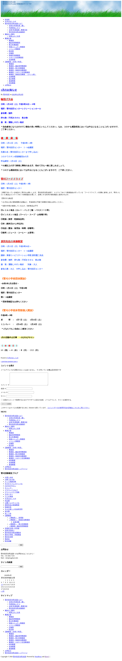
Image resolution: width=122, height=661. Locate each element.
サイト (3, 398)
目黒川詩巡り (10, 533)
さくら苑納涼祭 (10, 484)
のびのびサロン (10, 488)
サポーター (9, 497)
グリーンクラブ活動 (12, 494)
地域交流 (8, 509)
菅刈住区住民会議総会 (13, 535)
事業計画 (8, 38)
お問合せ (8, 85)
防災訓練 (8, 543)
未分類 (7, 514)
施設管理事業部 (14, 42)
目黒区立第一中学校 (12, 531)
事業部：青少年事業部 (17, 68)
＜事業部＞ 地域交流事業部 (19, 522)
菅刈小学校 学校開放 (13, 537)
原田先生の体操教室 (12, 507)
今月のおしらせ (10, 21)
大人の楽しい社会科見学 (14, 511)
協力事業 (12, 79)
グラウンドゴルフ (11, 492)
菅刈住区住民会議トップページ (16, 471)
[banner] (61, 9)
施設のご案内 (10, 34)
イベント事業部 (14, 49)
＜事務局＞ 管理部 (16, 520)
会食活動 (16, 524)
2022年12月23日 (17, 94)
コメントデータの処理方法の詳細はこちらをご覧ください (68, 410)
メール (4, 395)
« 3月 (2, 594)
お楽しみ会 (9, 480)
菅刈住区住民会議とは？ (14, 23)
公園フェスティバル (12, 505)
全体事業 (12, 59)
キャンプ (9, 490)
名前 (3, 391)
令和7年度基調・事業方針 (18, 30)
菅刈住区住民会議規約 (17, 32)
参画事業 (12, 81)
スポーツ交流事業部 (16, 57)
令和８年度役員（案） (17, 25)
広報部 (11, 53)
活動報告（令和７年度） (14, 62)
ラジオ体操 (9, 499)
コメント (5, 387)
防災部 (11, 51)
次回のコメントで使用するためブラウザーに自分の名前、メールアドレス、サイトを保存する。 (38, 402)
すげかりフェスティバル (14, 486)
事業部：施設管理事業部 (18, 66)
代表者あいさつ (14, 28)
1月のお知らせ (9, 90)
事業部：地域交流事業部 (18, 70)
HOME (7, 19)
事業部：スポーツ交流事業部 (19, 72)
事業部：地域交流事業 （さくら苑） (22, 74)
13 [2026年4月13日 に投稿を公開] (2, 587)
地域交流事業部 (14, 55)
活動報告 (8, 518)
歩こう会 (8, 516)
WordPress (38, 659)
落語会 (7, 541)
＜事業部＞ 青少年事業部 (18, 526)
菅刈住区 (6, 94)
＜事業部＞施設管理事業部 (18, 528)
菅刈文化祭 (9, 539)
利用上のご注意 (14, 36)
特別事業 (12, 83)
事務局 (11, 40)
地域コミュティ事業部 (17, 47)
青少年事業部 (14, 45)
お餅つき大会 (10, 482)
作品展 (7, 503)
